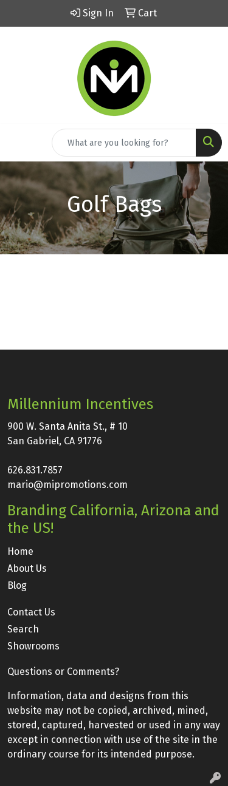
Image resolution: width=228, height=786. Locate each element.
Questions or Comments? (63, 671)
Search (23, 629)
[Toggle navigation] (19, 142)
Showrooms (33, 646)
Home (20, 551)
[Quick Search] (124, 143)
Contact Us (31, 612)
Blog (17, 585)
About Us (27, 568)
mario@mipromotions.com (67, 484)
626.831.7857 (35, 470)
